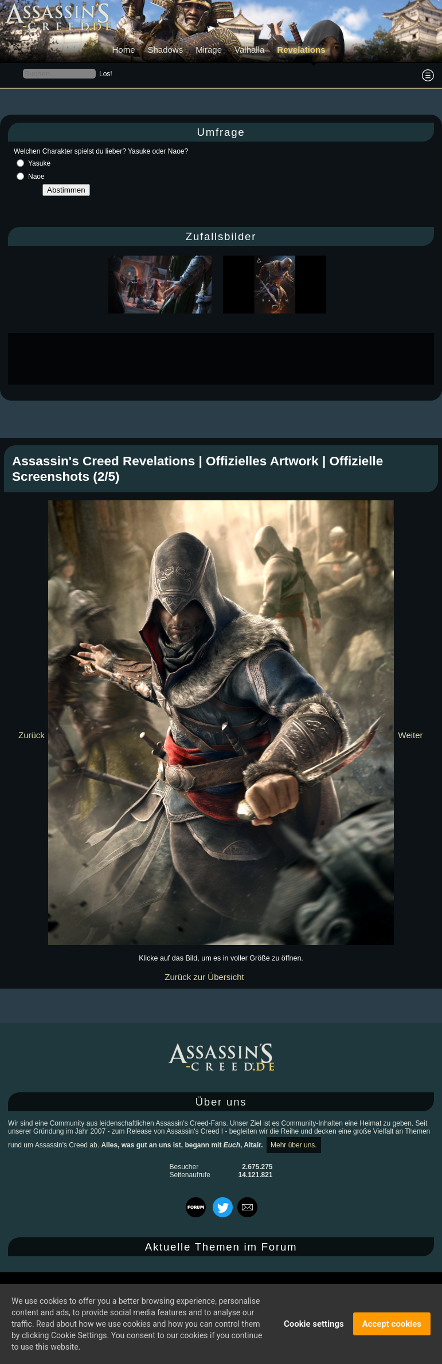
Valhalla (249, 49)
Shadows (165, 49)
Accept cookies (391, 1324)
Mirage (208, 49)
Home (123, 49)
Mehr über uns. (294, 1145)
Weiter (410, 735)
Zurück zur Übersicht (204, 977)
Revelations (301, 49)
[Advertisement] (221, 359)
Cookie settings (314, 1324)
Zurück (31, 735)
